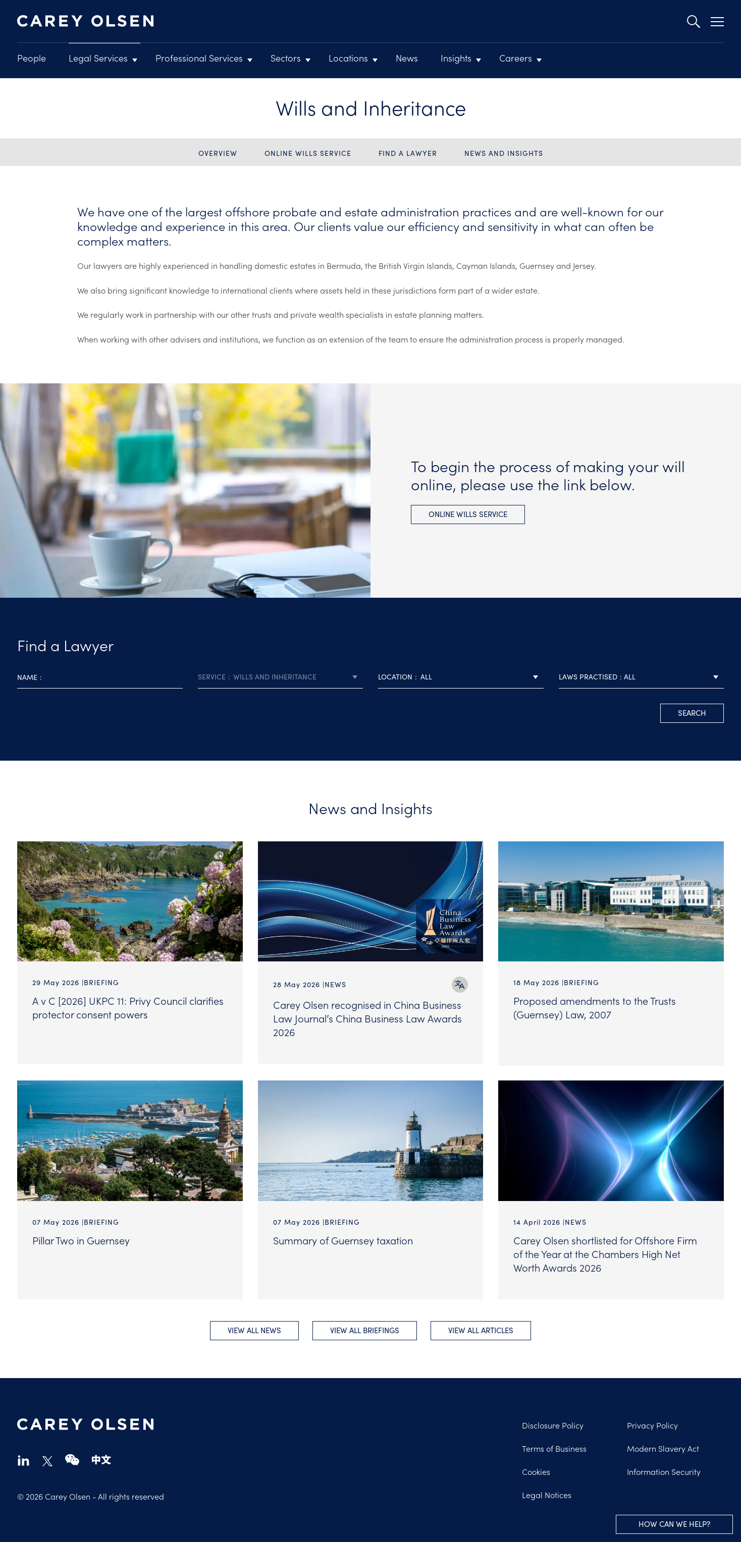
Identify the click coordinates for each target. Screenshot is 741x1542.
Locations (348, 57)
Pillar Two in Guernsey (81, 1238)
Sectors (286, 57)
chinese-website (101, 1459)
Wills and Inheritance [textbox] (274, 676)
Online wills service (307, 153)
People (31, 57)
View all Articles (482, 1329)
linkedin (23, 1459)
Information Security (664, 1470)
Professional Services (199, 57)
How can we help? (674, 1524)
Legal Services (98, 57)
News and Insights (503, 153)
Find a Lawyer (408, 153)
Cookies (536, 1470)
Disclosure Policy (553, 1424)
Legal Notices (546, 1493)
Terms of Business (554, 1447)
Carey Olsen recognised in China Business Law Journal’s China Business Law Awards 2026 (367, 1018)
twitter (47, 1460)
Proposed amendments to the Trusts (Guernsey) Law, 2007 (594, 1007)
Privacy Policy (652, 1424)
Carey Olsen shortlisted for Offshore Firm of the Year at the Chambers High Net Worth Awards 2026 (605, 1251)
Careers (515, 57)
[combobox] (280, 677)
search (692, 713)
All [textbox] (426, 676)
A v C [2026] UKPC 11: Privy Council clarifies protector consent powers (128, 1007)
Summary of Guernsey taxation (343, 1238)
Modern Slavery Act (663, 1447)
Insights (456, 57)
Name (27, 677)
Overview (217, 153)
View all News (253, 1329)
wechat (72, 1459)
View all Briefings (364, 1329)
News (407, 57)
